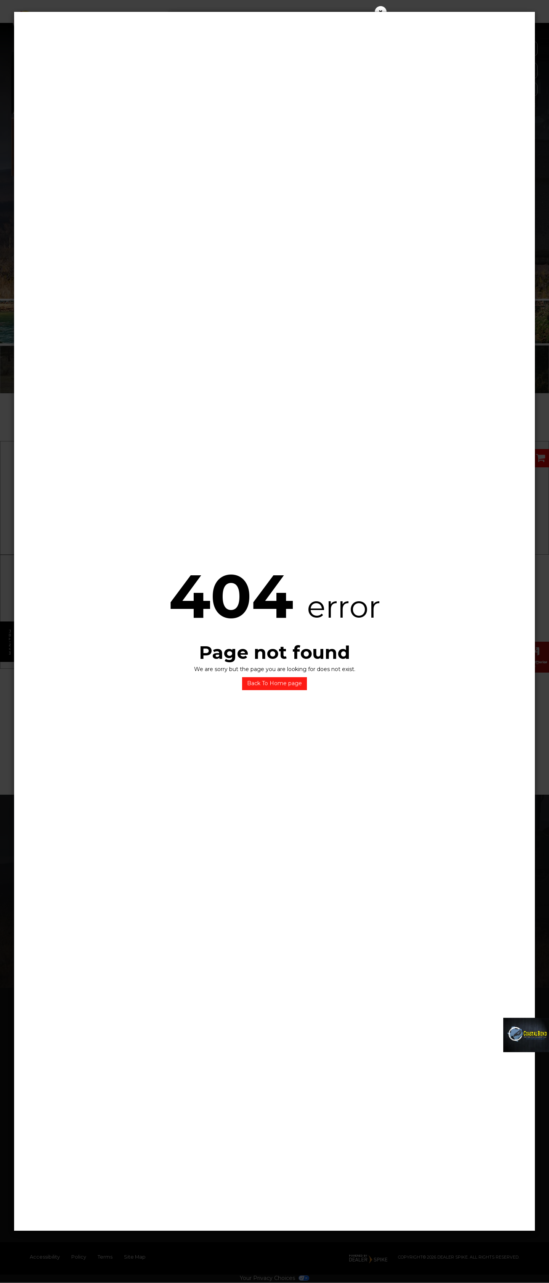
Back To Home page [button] (274, 683)
